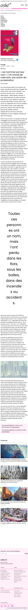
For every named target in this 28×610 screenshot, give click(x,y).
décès (2, 16)
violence (3, 26)
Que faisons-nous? (18, 592)
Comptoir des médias (5, 573)
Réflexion (3, 69)
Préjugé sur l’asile (4, 574)
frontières (3, 19)
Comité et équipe (18, 593)
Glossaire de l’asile (18, 573)
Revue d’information (18, 570)
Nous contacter (4, 562)
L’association (17, 590)
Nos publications (17, 580)
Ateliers (15, 582)
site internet (15, 427)
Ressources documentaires (20, 576)
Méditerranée (4, 20)
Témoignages (17, 574)
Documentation (4, 571)
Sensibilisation (4, 577)
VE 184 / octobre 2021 (9, 42)
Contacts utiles (17, 577)
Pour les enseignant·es (5, 592)
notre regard (4, 21)
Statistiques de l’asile (5, 576)
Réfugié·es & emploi (5, 579)
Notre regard (3, 570)
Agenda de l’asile (18, 579)
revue (2, 23)
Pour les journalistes (5, 590)
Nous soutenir (17, 595)
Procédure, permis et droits (20, 571)
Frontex (2, 17)
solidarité (3, 24)
